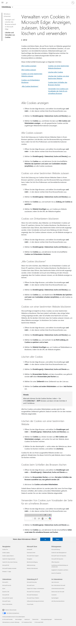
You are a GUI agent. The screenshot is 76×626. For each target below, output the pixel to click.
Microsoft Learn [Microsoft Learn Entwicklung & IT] (30, 585)
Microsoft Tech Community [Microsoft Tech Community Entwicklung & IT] (33, 591)
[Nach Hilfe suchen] (7, 2)
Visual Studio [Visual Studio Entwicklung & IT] (30, 604)
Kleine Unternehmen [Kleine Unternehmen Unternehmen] (7, 604)
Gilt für (25, 40)
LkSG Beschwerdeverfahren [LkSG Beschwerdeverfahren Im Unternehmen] (57, 601)
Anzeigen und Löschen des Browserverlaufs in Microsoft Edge (10, 24)
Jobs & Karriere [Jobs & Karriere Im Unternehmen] (55, 582)
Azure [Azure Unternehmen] (3, 588)
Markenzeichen (58, 619)
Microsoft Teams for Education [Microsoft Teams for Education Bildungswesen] (58, 555)
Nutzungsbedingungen (46, 619)
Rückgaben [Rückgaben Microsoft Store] (29, 559)
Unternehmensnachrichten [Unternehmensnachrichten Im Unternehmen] (57, 588)
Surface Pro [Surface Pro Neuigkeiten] (5, 549)
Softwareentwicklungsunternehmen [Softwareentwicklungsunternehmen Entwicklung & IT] (35, 601)
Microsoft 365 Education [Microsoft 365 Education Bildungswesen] (57, 559)
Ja (45, 539)
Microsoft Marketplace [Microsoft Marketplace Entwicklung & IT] (32, 595)
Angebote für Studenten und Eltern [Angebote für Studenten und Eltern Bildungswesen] (59, 570)
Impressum (27, 619)
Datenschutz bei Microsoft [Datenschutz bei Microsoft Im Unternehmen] (57, 591)
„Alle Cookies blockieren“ (29, 86)
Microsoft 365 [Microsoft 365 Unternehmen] (5, 595)
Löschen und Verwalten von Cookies (10, 34)
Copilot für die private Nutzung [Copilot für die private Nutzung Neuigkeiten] (9, 562)
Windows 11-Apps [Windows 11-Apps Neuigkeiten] (6, 571)
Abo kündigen (18, 619)
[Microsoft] (38, 1)
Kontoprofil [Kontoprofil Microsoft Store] (29, 549)
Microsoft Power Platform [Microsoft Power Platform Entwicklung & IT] (33, 598)
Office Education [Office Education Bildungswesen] (55, 562)
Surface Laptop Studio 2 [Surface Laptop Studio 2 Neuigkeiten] (8, 555)
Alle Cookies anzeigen (28, 66)
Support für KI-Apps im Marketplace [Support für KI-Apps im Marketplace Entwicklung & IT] (35, 588)
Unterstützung (6, 7)
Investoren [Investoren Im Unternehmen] (54, 595)
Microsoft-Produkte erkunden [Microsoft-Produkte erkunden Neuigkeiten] (9, 568)
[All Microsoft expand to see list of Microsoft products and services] (2, 2)
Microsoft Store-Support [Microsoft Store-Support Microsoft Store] (32, 555)
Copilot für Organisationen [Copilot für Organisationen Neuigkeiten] (8, 559)
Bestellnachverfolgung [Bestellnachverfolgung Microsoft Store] (32, 562)
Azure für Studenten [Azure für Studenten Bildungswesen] (56, 573)
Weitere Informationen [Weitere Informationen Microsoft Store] (32, 568)
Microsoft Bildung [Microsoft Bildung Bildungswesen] (55, 549)
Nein (57, 539)
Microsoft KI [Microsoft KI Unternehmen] (5, 582)
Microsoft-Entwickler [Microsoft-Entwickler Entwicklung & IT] (32, 582)
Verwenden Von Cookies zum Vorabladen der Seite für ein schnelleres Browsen (58, 91)
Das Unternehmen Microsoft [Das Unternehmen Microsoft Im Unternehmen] (58, 585)
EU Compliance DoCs (27, 622)
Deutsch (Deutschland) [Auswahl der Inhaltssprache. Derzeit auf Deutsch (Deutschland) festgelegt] (10, 610)
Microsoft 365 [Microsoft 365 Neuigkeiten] (5, 565)
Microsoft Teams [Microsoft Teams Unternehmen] (6, 601)
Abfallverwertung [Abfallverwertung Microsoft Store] (31, 565)
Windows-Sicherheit (7, 15)
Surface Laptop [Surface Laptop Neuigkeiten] (6, 552)
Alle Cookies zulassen (28, 70)
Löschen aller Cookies (55, 72)
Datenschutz (35, 619)
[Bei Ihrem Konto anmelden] (72, 2)
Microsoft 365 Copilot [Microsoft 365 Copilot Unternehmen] (7, 598)
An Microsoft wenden (7, 619)
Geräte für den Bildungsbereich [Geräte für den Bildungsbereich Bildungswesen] (58, 552)
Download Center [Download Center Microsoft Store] (31, 552)
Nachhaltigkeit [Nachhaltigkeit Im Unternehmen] (54, 598)
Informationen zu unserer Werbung (10, 622)
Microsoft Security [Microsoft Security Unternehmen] (6, 585)
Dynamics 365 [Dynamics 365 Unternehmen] (5, 591)
